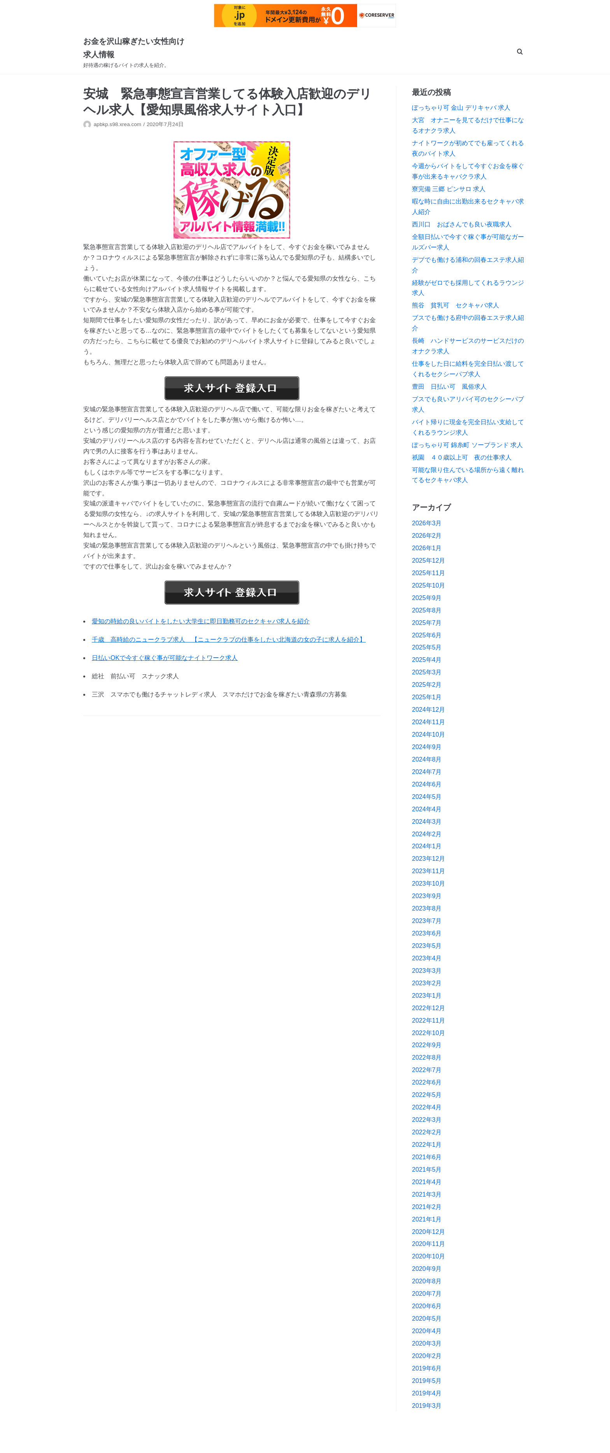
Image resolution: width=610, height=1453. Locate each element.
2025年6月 (427, 635)
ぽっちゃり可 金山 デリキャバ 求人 (461, 107)
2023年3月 (427, 970)
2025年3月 (427, 672)
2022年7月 (427, 1070)
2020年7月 (427, 1293)
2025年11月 (428, 573)
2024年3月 (427, 821)
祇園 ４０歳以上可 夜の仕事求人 (462, 457)
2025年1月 (427, 697)
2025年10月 (428, 585)
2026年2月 (427, 535)
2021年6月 (427, 1157)
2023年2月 (427, 983)
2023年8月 (427, 908)
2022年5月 (427, 1095)
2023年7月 (427, 921)
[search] (520, 52)
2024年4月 (427, 809)
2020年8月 (427, 1281)
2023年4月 (427, 958)
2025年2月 (427, 684)
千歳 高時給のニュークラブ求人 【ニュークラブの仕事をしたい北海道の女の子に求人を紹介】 (229, 639)
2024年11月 (428, 722)
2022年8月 (427, 1057)
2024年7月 (427, 772)
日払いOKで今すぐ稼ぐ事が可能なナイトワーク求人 (165, 658)
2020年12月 (428, 1231)
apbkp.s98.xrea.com (117, 124)
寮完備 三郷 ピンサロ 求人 (449, 189)
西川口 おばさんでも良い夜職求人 (462, 224)
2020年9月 (427, 1268)
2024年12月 (428, 709)
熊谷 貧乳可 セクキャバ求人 (455, 305)
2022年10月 (428, 1033)
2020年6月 (427, 1306)
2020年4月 (427, 1331)
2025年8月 (427, 610)
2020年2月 (427, 1356)
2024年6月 (427, 784)
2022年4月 (427, 1107)
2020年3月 (427, 1343)
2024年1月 (427, 846)
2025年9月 (427, 598)
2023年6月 (427, 933)
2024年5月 (427, 796)
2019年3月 (427, 1405)
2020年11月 (428, 1244)
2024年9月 (427, 747)
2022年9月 (427, 1045)
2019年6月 (427, 1368)
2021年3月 (427, 1194)
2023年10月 (428, 883)
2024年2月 (427, 834)
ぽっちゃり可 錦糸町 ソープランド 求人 (467, 445)
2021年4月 (427, 1182)
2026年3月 (427, 523)
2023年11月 (428, 871)
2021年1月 (427, 1219)
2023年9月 (427, 896)
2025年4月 (427, 659)
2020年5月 (427, 1318)
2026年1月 (427, 548)
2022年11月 (428, 1020)
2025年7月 (427, 622)
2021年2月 (427, 1207)
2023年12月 (428, 858)
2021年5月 (427, 1169)
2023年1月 (427, 995)
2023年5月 (427, 945)
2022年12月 (428, 1008)
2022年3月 (427, 1119)
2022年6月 (427, 1082)
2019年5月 (427, 1381)
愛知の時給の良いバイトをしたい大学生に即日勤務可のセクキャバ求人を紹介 (201, 621)
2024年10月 (428, 734)
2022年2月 (427, 1132)
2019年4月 (427, 1393)
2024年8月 (427, 759)
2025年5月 (427, 647)
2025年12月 (428, 560)
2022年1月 (427, 1144)
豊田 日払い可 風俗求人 (449, 386)
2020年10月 (428, 1256)
